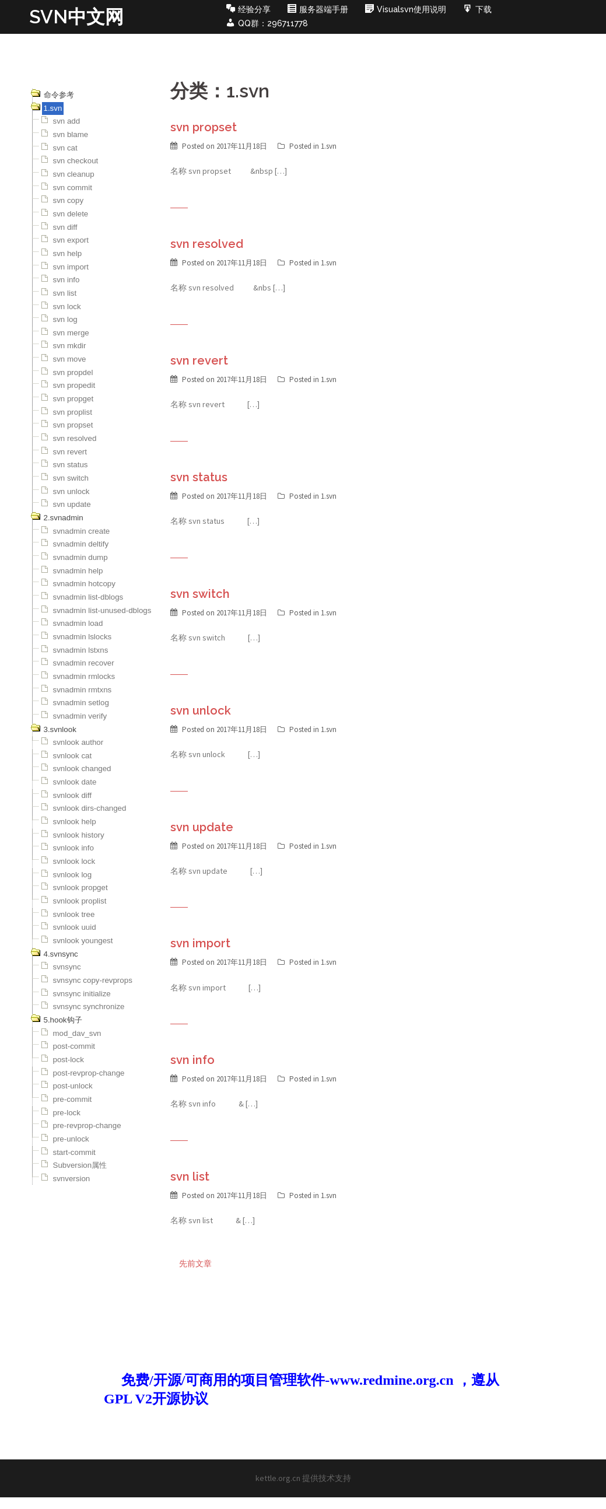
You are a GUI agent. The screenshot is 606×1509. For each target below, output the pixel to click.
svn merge (71, 332)
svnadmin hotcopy (84, 583)
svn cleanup (73, 174)
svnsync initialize (82, 993)
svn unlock (71, 491)
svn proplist (72, 412)
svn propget (73, 398)
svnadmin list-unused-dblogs (102, 610)
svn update (72, 504)
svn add (66, 121)
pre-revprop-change (87, 1125)
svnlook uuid (74, 927)
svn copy (68, 200)
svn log (65, 319)
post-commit (74, 1046)
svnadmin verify (80, 716)
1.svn (329, 146)
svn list (65, 293)
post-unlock (73, 1085)
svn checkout (76, 160)
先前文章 (195, 1263)
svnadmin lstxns (80, 650)
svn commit (72, 187)
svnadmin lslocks (82, 636)
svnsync (67, 966)
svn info (66, 279)
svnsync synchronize (89, 1006)
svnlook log (72, 874)
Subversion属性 (80, 1165)
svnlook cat (72, 755)
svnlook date (75, 782)
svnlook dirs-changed (90, 808)
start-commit (74, 1152)
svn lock (67, 306)
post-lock (68, 1059)
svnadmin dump (80, 557)
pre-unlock (71, 1139)
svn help (67, 253)
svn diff (65, 227)
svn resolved (75, 438)
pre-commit (72, 1099)
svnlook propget (80, 887)
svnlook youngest (83, 940)
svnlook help (74, 821)
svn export (71, 240)
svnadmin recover (83, 663)
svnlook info (73, 847)
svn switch (71, 478)
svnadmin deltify (81, 544)
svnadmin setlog (81, 702)
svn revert (70, 451)
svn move (69, 359)
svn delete (71, 213)
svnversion (71, 1178)
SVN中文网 (76, 16)
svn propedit (74, 385)
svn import (71, 266)
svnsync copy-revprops (92, 980)
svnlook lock (74, 861)
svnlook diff (72, 795)
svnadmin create (81, 531)
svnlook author (78, 742)
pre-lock (66, 1112)
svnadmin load (78, 623)
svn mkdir (69, 345)
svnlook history (78, 835)
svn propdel (73, 372)
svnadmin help (78, 570)
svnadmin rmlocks (84, 676)
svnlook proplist (80, 901)
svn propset (73, 425)
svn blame (71, 134)
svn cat (65, 147)
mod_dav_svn (77, 1033)
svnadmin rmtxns (82, 689)
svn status (70, 464)
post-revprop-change (89, 1073)
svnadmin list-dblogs (88, 597)
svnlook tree (74, 914)
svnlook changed (82, 768)
